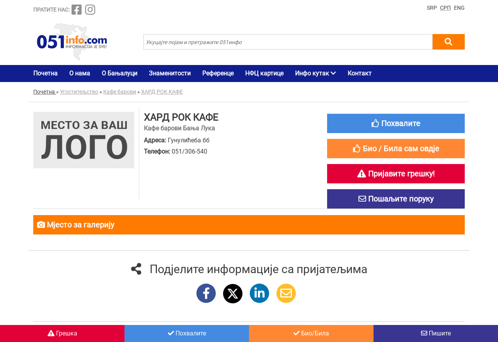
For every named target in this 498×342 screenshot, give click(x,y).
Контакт (360, 73)
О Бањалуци (119, 73)
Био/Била (311, 333)
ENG (459, 8)
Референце (218, 73)
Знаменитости (170, 73)
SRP (432, 8)
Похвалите (187, 333)
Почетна (45, 73)
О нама (79, 73)
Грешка (62, 333)
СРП (445, 8)
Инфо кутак (315, 73)
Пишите (436, 333)
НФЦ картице (264, 73)
